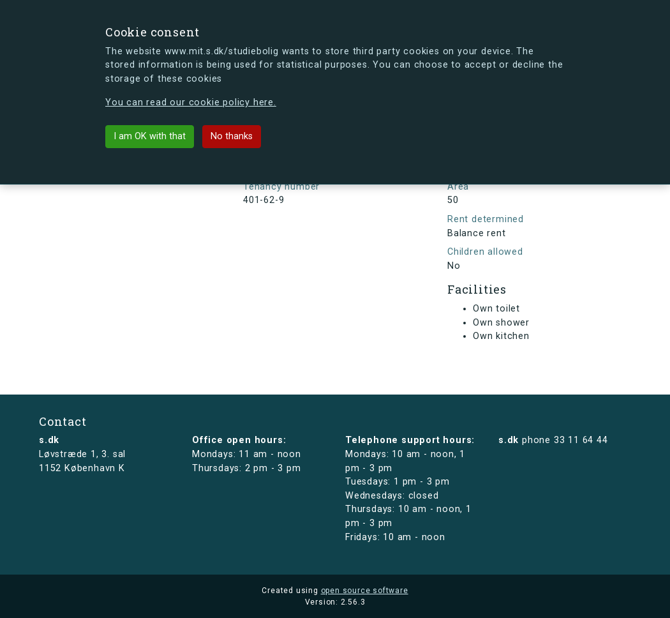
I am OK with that (150, 136)
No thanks (232, 136)
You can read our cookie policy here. (190, 102)
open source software (364, 590)
